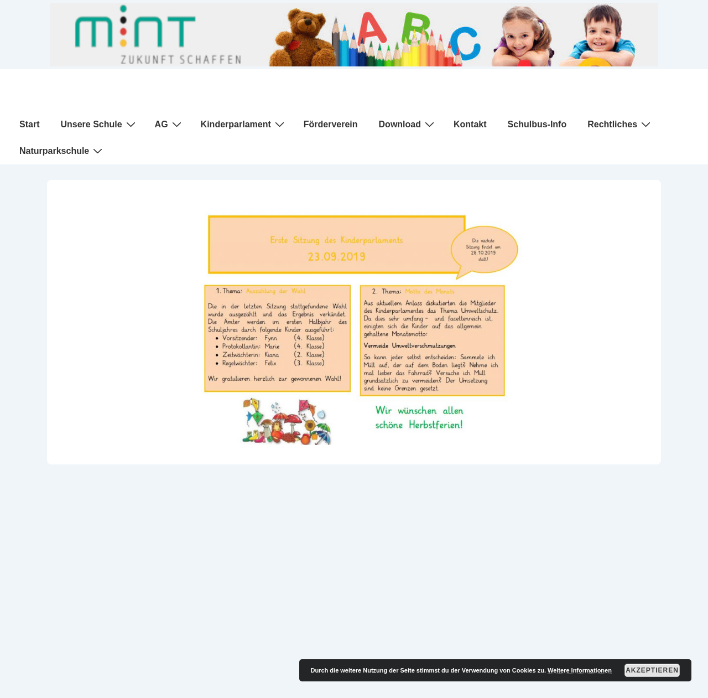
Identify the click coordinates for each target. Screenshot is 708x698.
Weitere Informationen (580, 670)
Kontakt (470, 124)
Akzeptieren (652, 670)
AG (169, 124)
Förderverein (331, 124)
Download (408, 124)
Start (29, 124)
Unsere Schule (99, 124)
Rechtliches (620, 124)
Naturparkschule (62, 150)
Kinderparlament (244, 124)
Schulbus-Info (537, 124)
